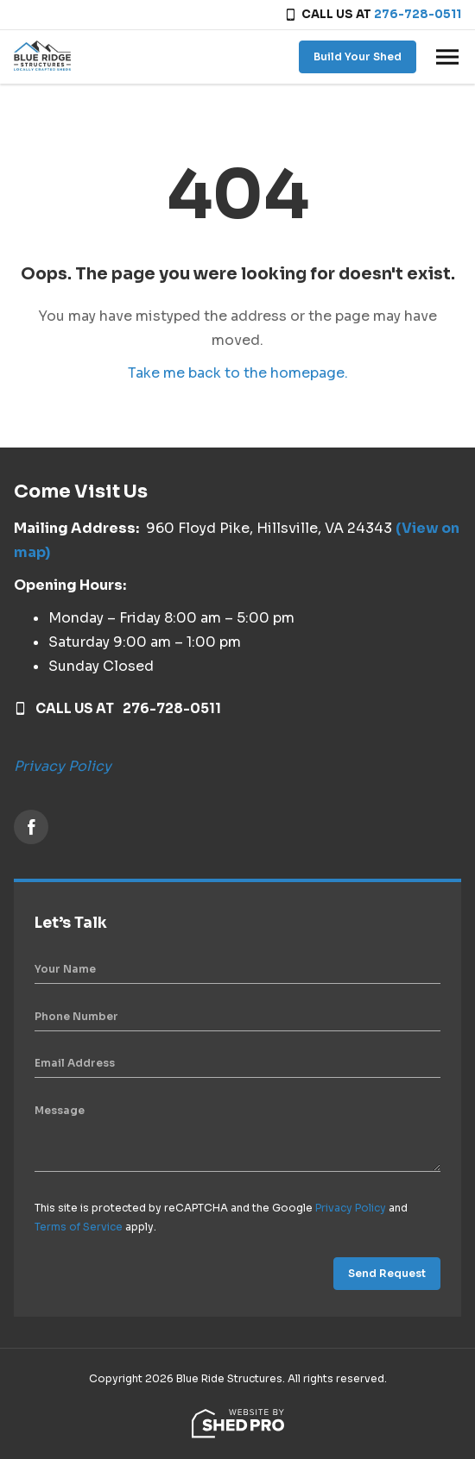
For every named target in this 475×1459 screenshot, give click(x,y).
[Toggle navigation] (447, 57)
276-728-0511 (417, 14)
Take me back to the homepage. (238, 373)
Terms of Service (79, 1226)
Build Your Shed (358, 56)
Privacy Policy (62, 766)
